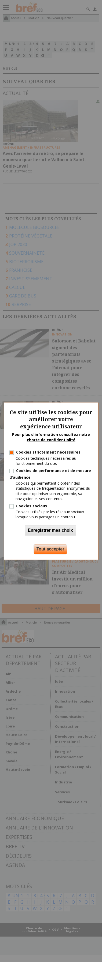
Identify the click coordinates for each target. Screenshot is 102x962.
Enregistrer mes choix (50, 530)
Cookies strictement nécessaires (48, 452)
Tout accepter (50, 549)
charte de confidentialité (51, 439)
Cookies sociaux (31, 505)
